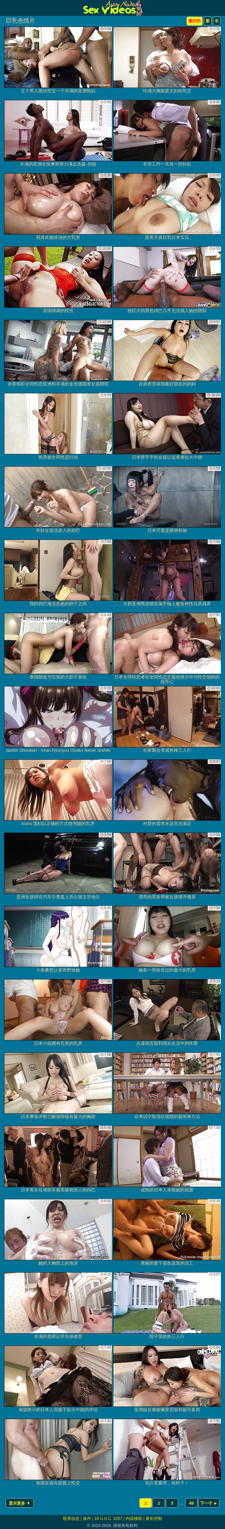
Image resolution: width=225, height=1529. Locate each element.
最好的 (194, 20)
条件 (87, 1518)
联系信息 (71, 1518)
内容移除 (134, 1518)
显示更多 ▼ (19, 1503)
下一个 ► (209, 1503)
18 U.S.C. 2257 (108, 1518)
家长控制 (154, 1518)
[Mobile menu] (5, 8)
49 (191, 1503)
